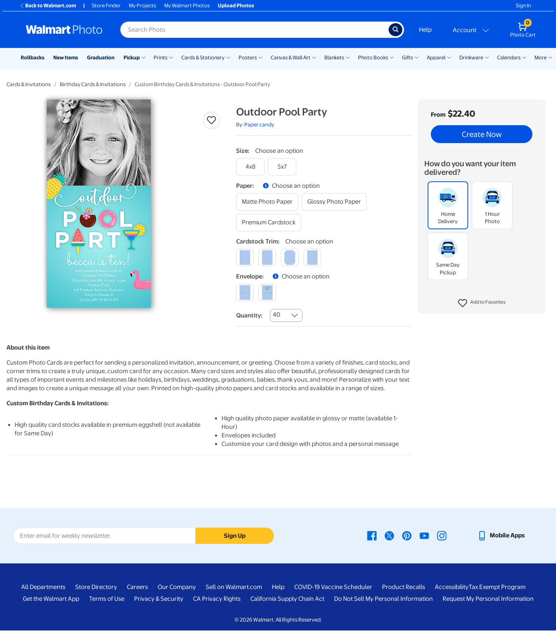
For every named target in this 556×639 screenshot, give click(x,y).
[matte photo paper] (267, 202)
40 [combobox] (276, 314)
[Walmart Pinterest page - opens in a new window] (407, 535)
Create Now (482, 134)
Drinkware (471, 57)
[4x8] (250, 167)
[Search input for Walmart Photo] (254, 30)
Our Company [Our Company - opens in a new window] (177, 587)
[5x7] (282, 167)
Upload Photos (236, 5)
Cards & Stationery (203, 57)
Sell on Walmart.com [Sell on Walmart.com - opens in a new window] (234, 587)
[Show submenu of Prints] (171, 57)
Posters (248, 57)
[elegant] (289, 257)
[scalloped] (312, 257)
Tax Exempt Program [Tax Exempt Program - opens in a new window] (497, 587)
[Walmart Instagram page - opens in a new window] (442, 535)
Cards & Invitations (29, 84)
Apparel (436, 57)
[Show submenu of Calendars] (524, 57)
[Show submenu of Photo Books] (391, 57)
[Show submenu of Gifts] (416, 57)
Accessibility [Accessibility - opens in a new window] (452, 587)
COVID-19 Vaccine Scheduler (333, 587)
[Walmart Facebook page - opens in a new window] (372, 535)
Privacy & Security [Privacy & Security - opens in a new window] (158, 598)
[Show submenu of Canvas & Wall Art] (314, 57)
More (540, 57)
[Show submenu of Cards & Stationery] (228, 57)
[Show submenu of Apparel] (449, 57)
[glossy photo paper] (334, 202)
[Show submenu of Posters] (260, 57)
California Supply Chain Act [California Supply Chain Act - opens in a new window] (287, 598)
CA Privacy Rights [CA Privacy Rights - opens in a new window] (217, 598)
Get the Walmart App (51, 598)
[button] (481, 303)
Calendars (509, 57)
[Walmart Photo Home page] (64, 29)
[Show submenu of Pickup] (143, 57)
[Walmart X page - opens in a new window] (389, 535)
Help (425, 29)
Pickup (132, 57)
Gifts (407, 57)
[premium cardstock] (268, 222)
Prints (160, 57)
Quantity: (249, 315)
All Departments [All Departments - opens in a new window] (43, 587)
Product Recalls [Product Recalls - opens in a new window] (403, 587)
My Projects (142, 5)
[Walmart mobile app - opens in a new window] (501, 535)
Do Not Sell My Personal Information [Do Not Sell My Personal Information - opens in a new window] (383, 598)
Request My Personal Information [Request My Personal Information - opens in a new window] (488, 598)
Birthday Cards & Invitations (93, 84)
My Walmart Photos (187, 5)
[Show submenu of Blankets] (347, 57)
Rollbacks (32, 57)
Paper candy (259, 125)
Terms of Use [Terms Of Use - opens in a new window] (106, 598)
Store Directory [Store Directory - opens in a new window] (96, 587)
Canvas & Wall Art (291, 57)
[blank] (245, 292)
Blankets (334, 57)
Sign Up (234, 535)
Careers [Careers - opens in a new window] (137, 587)
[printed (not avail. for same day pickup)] (267, 292)
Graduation (101, 57)
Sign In (523, 5)
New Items (65, 57)
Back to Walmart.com (48, 5)
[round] (267, 257)
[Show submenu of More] (550, 57)
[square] (245, 257)
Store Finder (106, 5)
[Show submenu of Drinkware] (486, 57)
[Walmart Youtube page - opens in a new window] (424, 535)
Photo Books (373, 57)
